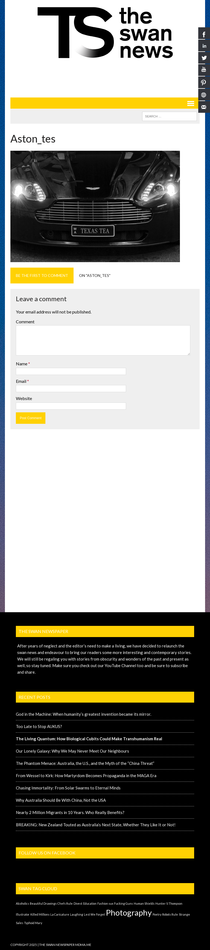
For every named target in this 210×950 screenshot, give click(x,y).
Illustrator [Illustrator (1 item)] (23, 914)
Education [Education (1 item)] (90, 903)
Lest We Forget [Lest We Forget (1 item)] (94, 914)
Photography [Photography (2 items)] (129, 912)
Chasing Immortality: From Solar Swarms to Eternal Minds (68, 787)
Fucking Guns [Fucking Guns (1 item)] (123, 903)
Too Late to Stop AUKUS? (39, 726)
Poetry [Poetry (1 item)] (157, 914)
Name (22, 363)
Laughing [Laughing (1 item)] (76, 914)
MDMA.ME (83, 945)
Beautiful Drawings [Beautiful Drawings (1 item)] (43, 903)
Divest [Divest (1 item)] (78, 903)
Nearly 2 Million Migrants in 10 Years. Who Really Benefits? (70, 812)
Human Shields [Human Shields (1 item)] (144, 903)
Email (21, 381)
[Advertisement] (109, 78)
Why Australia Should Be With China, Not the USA (61, 800)
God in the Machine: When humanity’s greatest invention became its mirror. (83, 714)
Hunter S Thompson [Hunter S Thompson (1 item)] (168, 903)
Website (24, 398)
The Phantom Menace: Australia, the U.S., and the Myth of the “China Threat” (85, 763)
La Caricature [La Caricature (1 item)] (59, 914)
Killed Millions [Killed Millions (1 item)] (39, 914)
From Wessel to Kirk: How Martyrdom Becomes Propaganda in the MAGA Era (86, 775)
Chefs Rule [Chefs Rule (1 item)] (65, 903)
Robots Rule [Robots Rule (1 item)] (170, 914)
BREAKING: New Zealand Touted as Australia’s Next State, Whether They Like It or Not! (96, 824)
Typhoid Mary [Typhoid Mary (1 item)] (33, 923)
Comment (25, 321)
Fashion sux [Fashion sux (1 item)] (105, 903)
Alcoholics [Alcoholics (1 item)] (22, 903)
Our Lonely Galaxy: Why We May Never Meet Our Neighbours (72, 750)
